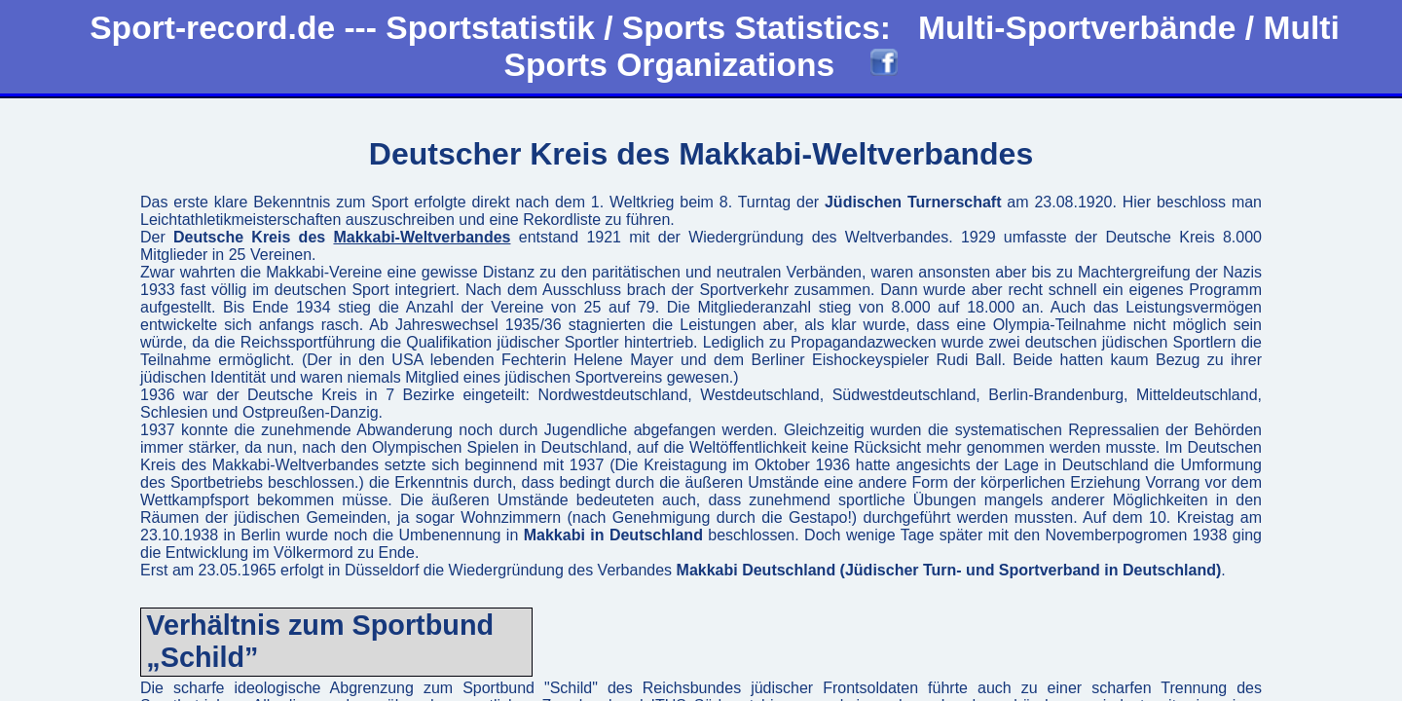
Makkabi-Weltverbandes (421, 237)
